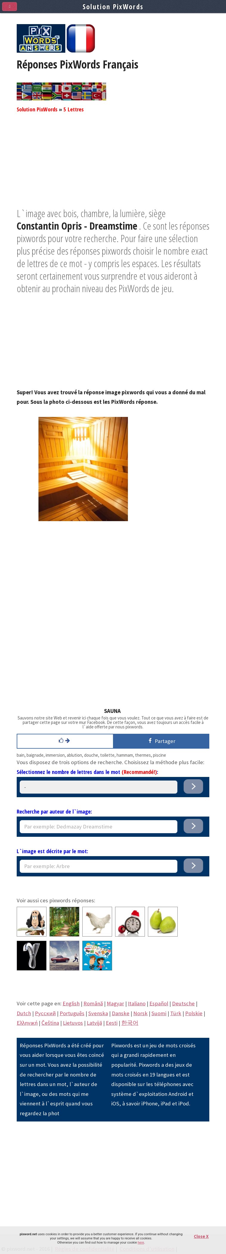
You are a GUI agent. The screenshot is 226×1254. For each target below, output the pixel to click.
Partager (160, 740)
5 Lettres (74, 109)
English (71, 1003)
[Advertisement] (113, 165)
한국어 (129, 1022)
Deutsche (183, 1003)
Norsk (140, 1013)
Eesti (111, 1022)
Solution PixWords (37, 109)
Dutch (24, 1013)
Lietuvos (73, 1022)
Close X (201, 1236)
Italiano (136, 1003)
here (141, 1242)
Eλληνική (27, 1022)
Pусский (45, 1013)
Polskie (193, 1013)
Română (93, 1003)
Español (158, 1003)
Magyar (115, 1003)
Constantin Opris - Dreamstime (77, 226)
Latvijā (94, 1022)
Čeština (50, 1022)
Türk (175, 1013)
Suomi (158, 1013)
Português (72, 1013)
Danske (120, 1013)
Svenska (98, 1013)
